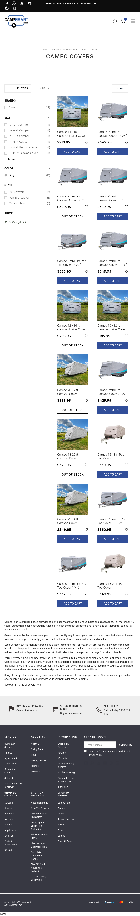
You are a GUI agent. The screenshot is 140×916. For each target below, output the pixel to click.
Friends (35, 765)
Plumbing (9, 813)
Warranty (62, 758)
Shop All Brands (66, 841)
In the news (64, 786)
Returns (62, 752)
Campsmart (64, 802)
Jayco (61, 824)
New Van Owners (40, 808)
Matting (8, 824)
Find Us (8, 752)
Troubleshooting (66, 772)
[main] (92, 354)
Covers (8, 808)
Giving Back (37, 749)
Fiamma (62, 808)
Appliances (10, 830)
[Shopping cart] (123, 21)
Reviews (35, 771)
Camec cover (73, 639)
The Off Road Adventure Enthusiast (38, 867)
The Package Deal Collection (39, 845)
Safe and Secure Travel (39, 836)
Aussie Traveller (66, 819)
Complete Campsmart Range (37, 855)
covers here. (35, 684)
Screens (8, 802)
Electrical (9, 835)
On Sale (8, 850)
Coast (61, 830)
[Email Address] (100, 744)
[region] (27, 348)
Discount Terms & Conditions (66, 780)
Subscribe (9, 778)
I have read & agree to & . (107, 753)
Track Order (10, 763)
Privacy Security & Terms (66, 765)
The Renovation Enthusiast (39, 815)
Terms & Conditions (118, 751)
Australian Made (39, 802)
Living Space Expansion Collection (37, 825)
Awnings (8, 819)
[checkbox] (27, 107)
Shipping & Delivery (63, 745)
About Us (36, 743)
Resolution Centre (9, 771)
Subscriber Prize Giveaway (13, 785)
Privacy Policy (94, 755)
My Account (10, 758)
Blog (33, 755)
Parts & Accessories (10, 843)
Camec (8, 621)
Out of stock (73, 216)
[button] (86, 142)
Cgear (61, 813)
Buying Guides (38, 760)
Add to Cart (73, 152)
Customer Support (9, 745)
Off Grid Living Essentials (38, 878)
